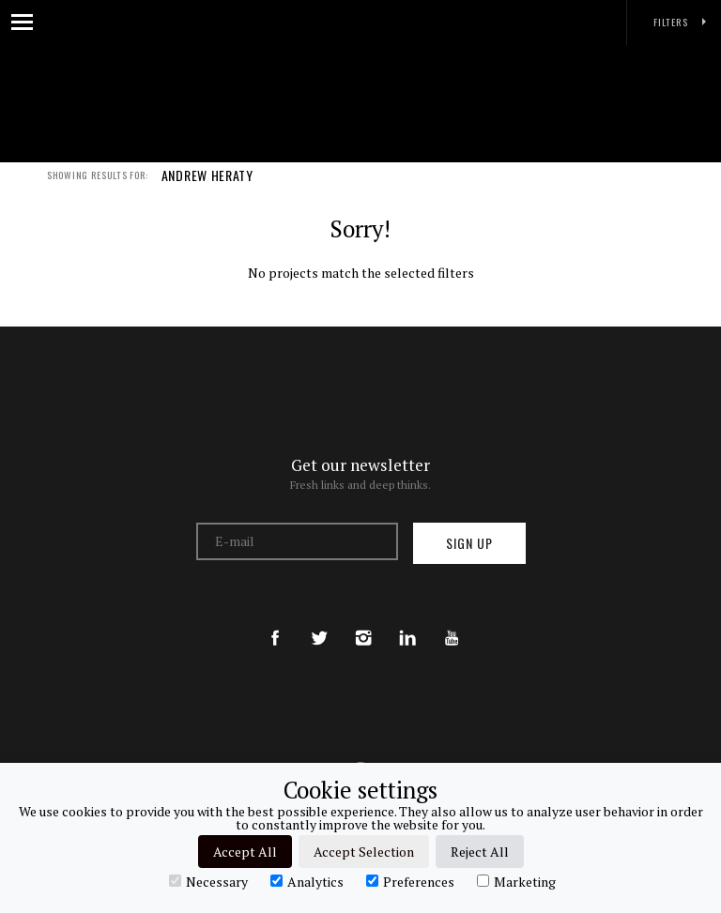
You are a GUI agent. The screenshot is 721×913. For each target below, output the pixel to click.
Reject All (480, 851)
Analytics (307, 881)
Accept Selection (364, 851)
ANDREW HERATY (207, 185)
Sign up (469, 543)
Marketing (516, 881)
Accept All (245, 851)
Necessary (208, 881)
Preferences (410, 881)
